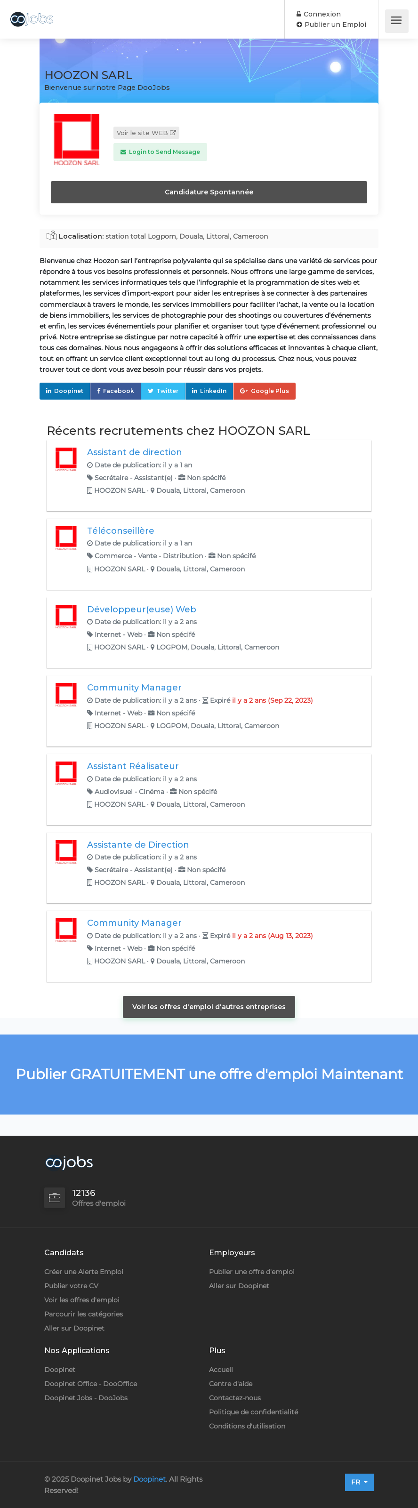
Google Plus (270, 390)
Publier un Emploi (331, 24)
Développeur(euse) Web (141, 609)
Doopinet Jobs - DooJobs (86, 1398)
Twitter (167, 390)
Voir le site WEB (146, 132)
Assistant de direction (134, 452)
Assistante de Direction (138, 845)
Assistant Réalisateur (133, 766)
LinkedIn (213, 390)
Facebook (118, 390)
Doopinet (68, 390)
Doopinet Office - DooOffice (90, 1384)
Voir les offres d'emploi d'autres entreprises (209, 1007)
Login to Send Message (160, 151)
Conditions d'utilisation (247, 1426)
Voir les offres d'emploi (82, 1300)
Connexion (319, 14)
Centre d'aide (230, 1384)
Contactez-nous (235, 1398)
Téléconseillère (120, 531)
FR (356, 1482)
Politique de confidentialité (253, 1412)
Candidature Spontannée (209, 192)
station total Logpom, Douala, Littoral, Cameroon (186, 236)
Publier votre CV (71, 1286)
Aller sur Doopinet (74, 1328)
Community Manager (134, 687)
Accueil (221, 1369)
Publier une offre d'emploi (252, 1271)
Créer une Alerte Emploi (83, 1271)
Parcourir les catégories (83, 1314)
